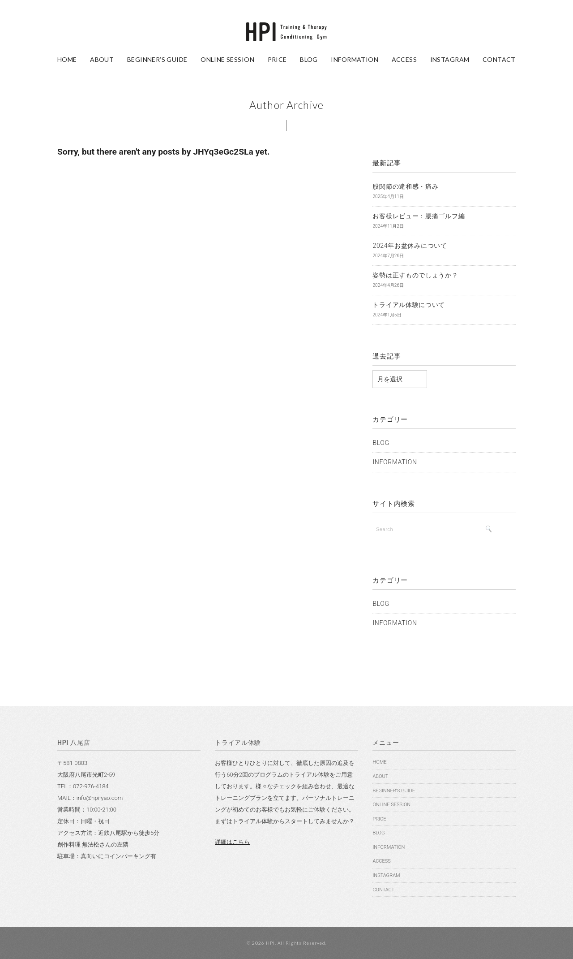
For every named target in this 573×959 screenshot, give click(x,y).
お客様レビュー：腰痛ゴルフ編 (418, 216)
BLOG (309, 59)
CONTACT (499, 59)
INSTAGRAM (450, 59)
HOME (67, 59)
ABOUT (102, 59)
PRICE (277, 59)
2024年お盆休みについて (409, 245)
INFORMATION (354, 59)
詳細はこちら (232, 841)
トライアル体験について (408, 304)
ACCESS (404, 59)
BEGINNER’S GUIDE (157, 59)
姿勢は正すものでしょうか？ (415, 275)
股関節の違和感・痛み (405, 186)
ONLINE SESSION (227, 59)
